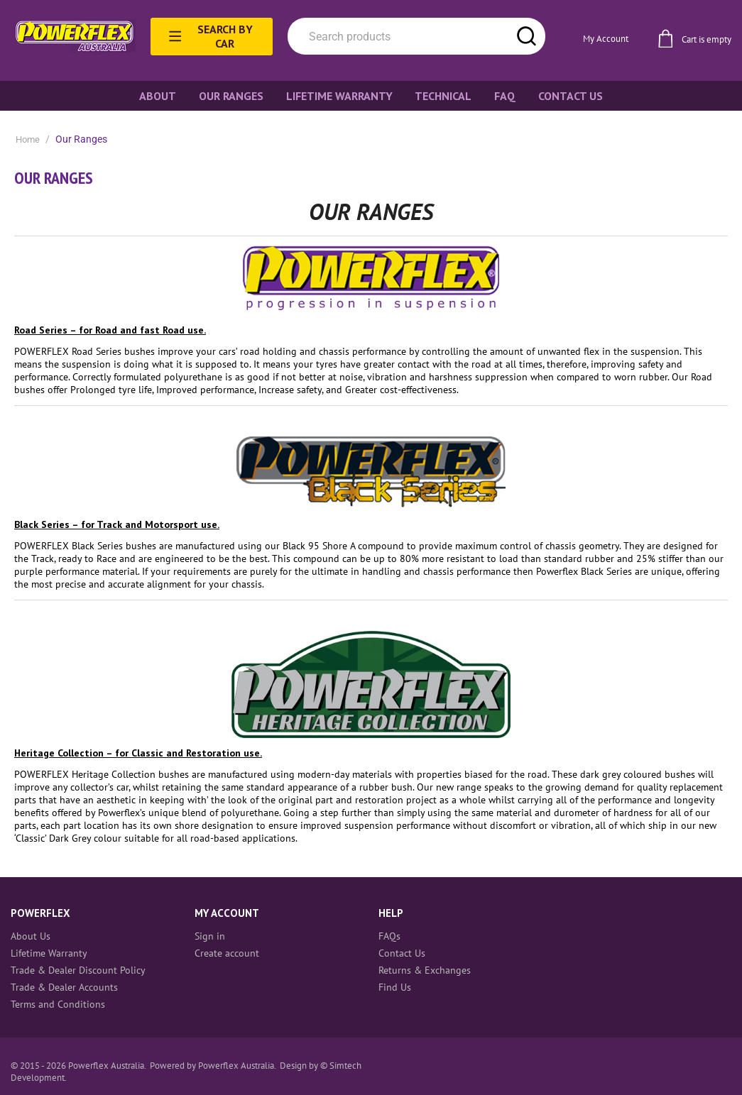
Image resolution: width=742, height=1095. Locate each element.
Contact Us (401, 953)
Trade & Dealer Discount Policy (78, 970)
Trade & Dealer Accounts (64, 987)
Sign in (210, 936)
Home (28, 139)
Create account (227, 953)
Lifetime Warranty (49, 953)
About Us (30, 936)
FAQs (389, 936)
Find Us (394, 987)
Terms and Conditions (58, 1004)
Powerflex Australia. (238, 1066)
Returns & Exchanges (424, 970)
